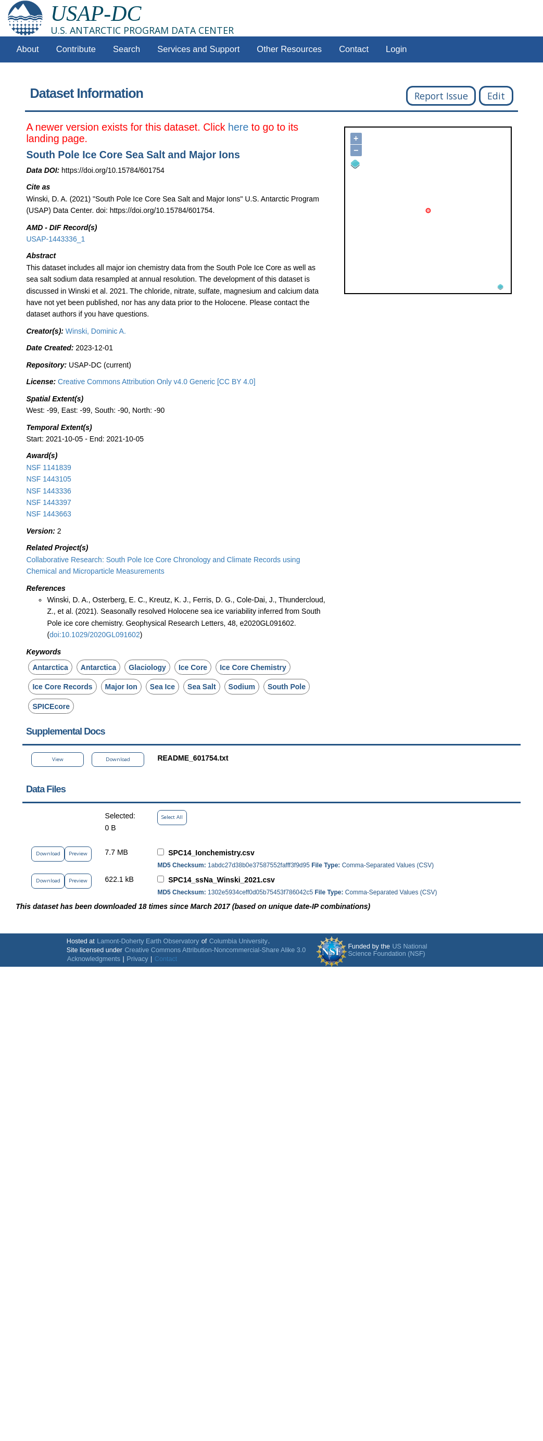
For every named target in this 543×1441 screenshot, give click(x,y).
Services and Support (198, 49)
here (238, 127)
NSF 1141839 (48, 467)
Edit (496, 96)
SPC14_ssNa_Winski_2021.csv (221, 880)
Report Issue (441, 96)
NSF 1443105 (48, 479)
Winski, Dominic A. (96, 331)
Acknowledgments (93, 959)
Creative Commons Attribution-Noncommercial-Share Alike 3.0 (215, 950)
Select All (172, 817)
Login (396, 49)
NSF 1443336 (48, 491)
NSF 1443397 (48, 502)
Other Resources (289, 49)
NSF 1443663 (48, 514)
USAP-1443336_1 (55, 239)
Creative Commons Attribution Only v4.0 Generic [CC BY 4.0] (156, 381)
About (28, 49)
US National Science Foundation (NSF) (387, 950)
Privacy (137, 959)
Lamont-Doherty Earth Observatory (148, 941)
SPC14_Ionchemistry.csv (211, 853)
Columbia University (238, 941)
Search (126, 49)
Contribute (76, 49)
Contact (354, 49)
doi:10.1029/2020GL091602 (94, 634)
